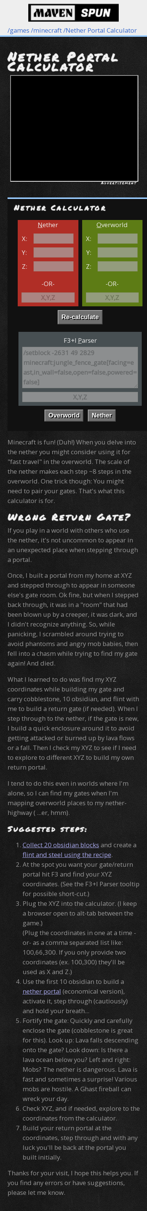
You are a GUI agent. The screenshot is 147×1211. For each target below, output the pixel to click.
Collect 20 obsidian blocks (61, 844)
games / (21, 30)
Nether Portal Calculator (101, 30)
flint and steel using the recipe (67, 854)
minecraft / (49, 30)
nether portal (42, 991)
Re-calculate (80, 317)
